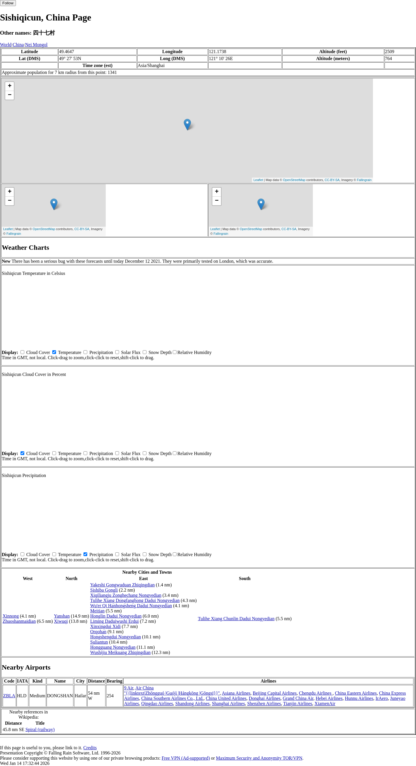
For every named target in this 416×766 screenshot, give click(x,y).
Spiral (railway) (40, 729)
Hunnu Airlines (359, 698)
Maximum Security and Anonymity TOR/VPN (259, 758)
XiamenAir (325, 703)
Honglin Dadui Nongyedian (116, 616)
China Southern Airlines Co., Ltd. (172, 698)
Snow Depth (160, 352)
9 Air (128, 687)
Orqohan (98, 631)
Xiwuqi (61, 621)
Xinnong (11, 616)
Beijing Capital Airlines (275, 693)
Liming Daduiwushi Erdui (114, 621)
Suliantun (99, 642)
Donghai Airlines (265, 698)
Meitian (97, 610)
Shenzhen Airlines (264, 703)
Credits (89, 747)
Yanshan (62, 616)
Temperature (69, 352)
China (18, 44)
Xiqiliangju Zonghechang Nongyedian (125, 595)
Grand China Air (298, 698)
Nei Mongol (36, 44)
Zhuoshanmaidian (19, 621)
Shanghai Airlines (228, 703)
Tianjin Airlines (297, 703)
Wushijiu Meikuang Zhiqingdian (120, 652)
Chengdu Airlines (316, 693)
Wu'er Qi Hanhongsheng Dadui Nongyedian (131, 605)
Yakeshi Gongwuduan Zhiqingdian (122, 584)
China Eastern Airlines (356, 693)
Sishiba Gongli (104, 590)
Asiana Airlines (236, 693)
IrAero (382, 698)
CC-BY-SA (332, 180)
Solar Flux (130, 352)
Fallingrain (364, 180)
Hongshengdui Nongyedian (115, 636)
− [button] (10, 95)
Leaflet (258, 180)
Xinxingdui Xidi (105, 626)
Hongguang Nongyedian (112, 647)
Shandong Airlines (192, 703)
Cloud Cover (38, 352)
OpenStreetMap (294, 180)
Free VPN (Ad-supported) (185, 758)
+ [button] (10, 86)
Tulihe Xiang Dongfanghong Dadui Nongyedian (135, 600)
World (6, 44)
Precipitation (101, 352)
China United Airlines (226, 698)
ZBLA (9, 695)
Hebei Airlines (329, 698)
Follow (8, 3)
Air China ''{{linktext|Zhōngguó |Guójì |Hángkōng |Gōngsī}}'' (172, 690)
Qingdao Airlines (157, 703)
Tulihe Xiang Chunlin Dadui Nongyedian (236, 618)
